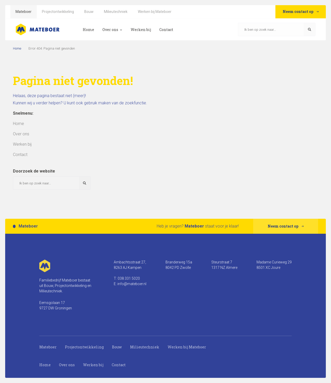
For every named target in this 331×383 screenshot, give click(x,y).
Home (17, 48)
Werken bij (93, 364)
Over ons (67, 364)
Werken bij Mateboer (187, 347)
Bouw (117, 347)
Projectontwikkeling (84, 347)
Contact (119, 364)
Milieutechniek (144, 347)
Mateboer (48, 347)
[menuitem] (23, 12)
